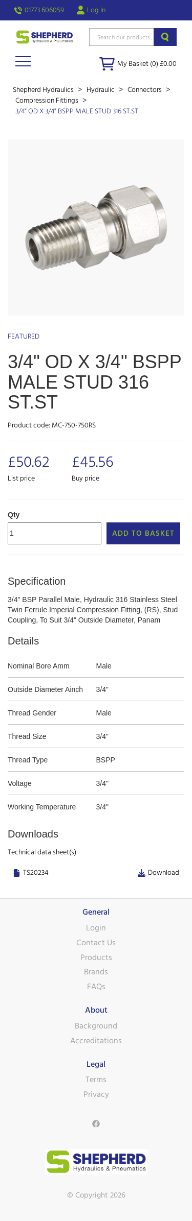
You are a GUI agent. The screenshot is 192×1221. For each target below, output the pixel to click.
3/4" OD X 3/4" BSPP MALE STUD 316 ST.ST (76, 111)
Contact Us (96, 943)
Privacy (96, 1094)
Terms (96, 1079)
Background (96, 1026)
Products (96, 957)
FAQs (96, 987)
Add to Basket (143, 533)
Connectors (145, 89)
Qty (13, 515)
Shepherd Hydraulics (44, 89)
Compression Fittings (47, 100)
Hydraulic (101, 89)
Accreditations (96, 1041)
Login (96, 928)
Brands (96, 972)
